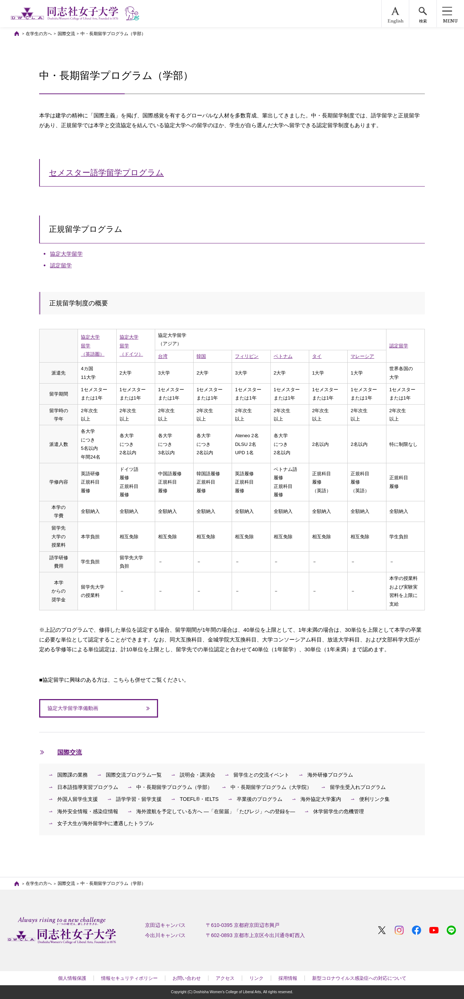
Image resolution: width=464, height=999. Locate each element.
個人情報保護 (72, 978)
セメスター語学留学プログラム (106, 172)
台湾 (162, 356)
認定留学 (61, 265)
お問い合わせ (187, 978)
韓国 (201, 356)
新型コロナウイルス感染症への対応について (359, 978)
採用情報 (287, 978)
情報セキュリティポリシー (129, 978)
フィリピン (246, 356)
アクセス (225, 978)
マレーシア (362, 356)
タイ (317, 356)
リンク (256, 978)
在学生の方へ (39, 33)
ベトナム (283, 356)
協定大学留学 (66, 254)
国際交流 (66, 33)
